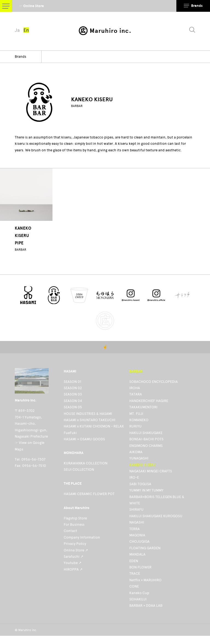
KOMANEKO (138, 420)
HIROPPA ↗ (73, 569)
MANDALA (137, 554)
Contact (70, 531)
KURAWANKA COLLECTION (85, 463)
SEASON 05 (73, 407)
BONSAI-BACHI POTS (146, 439)
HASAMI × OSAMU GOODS (84, 439)
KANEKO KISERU (142, 465)
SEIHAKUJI (138, 599)
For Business (74, 524)
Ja (17, 30)
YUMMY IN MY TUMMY (146, 490)
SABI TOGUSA (140, 484)
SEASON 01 (72, 382)
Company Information (82, 537)
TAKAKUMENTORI (143, 407)
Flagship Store (75, 518)
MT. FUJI (136, 414)
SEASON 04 (73, 401)
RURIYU (135, 426)
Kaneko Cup (139, 593)
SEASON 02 (73, 388)
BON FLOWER (140, 567)
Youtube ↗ (72, 563)
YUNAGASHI (138, 458)
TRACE (134, 573)
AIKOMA (135, 452)
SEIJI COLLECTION (79, 469)
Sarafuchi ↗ (73, 556)
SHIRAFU (136, 509)
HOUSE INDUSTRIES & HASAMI (88, 414)
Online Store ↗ (76, 550)
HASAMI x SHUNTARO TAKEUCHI (89, 420)
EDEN (133, 561)
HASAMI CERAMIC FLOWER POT (89, 494)
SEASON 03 (73, 394)
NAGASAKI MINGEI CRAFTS (150, 471)
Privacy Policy (75, 544)
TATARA (135, 394)
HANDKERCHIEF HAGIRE (148, 401)
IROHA (134, 388)
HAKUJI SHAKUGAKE (145, 433)
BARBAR (77, 106)
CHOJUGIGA (139, 541)
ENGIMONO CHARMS (146, 446)
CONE (134, 586)
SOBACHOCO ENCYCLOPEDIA (153, 382)
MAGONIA (137, 535)
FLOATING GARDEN (145, 548)
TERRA (134, 529)
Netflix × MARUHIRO (145, 580)
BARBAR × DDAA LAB (145, 605)
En (26, 30)
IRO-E (134, 477)
